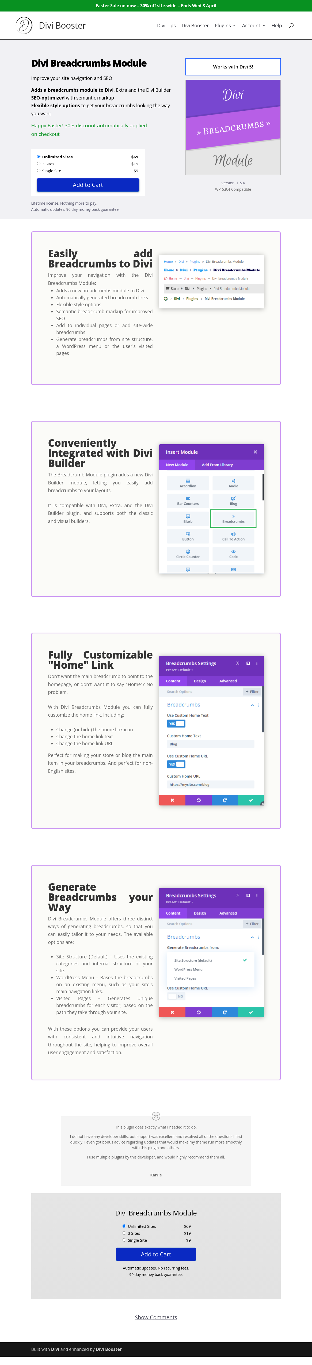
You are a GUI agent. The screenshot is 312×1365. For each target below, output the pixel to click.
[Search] (291, 25)
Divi (55, 1349)
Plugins (223, 25)
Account (251, 25)
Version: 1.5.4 (233, 182)
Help (277, 25)
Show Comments (156, 1317)
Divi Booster (62, 25)
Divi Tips (166, 25)
